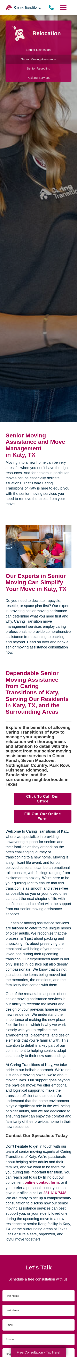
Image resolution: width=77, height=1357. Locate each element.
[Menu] (63, 7)
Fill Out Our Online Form (42, 816)
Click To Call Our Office (42, 798)
